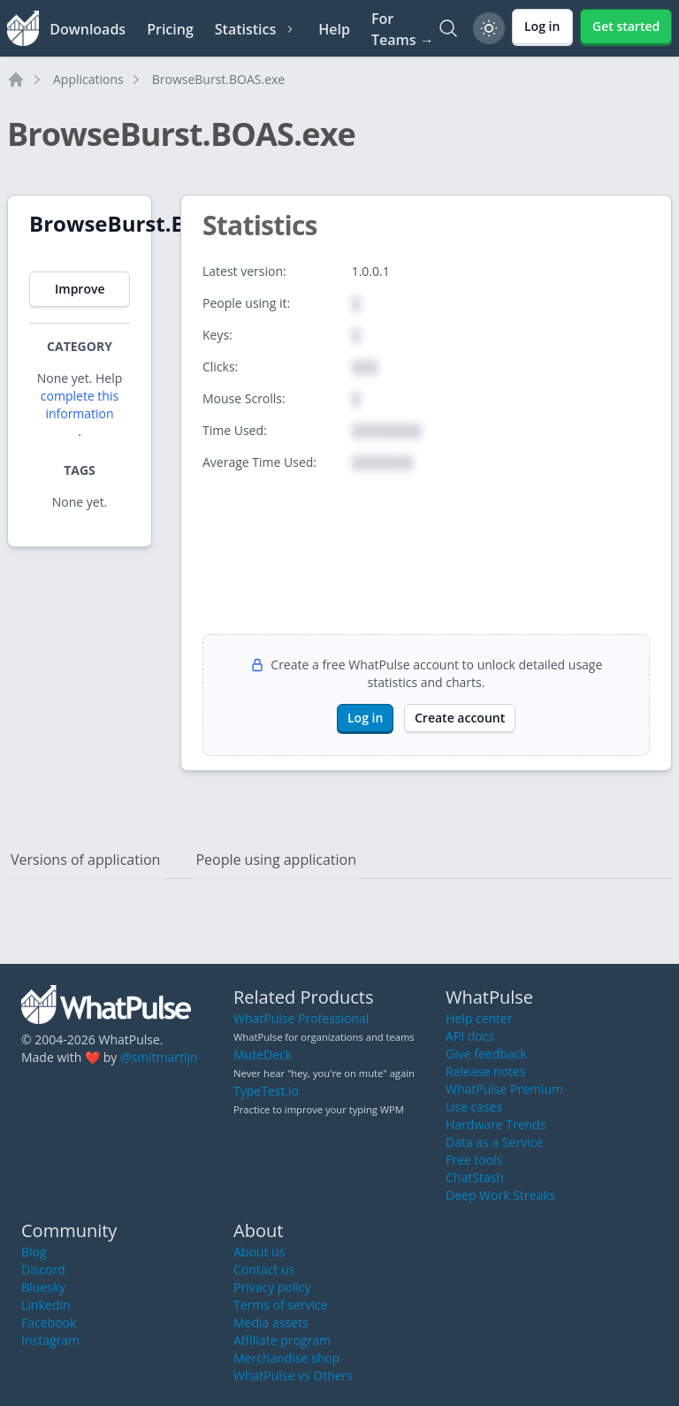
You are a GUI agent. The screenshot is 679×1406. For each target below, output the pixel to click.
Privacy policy (272, 1287)
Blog (34, 1251)
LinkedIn (46, 1304)
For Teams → (402, 29)
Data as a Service (494, 1142)
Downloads (88, 29)
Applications (88, 79)
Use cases (474, 1106)
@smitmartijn (159, 1057)
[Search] (448, 28)
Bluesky (43, 1287)
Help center (479, 1018)
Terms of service (280, 1304)
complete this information (79, 404)
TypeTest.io (266, 1090)
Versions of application (85, 859)
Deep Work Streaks (500, 1195)
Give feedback (486, 1053)
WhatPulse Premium (504, 1089)
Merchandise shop (286, 1357)
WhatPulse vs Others (293, 1375)
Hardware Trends (495, 1124)
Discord (43, 1269)
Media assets (271, 1322)
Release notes (485, 1071)
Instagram (50, 1340)
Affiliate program (282, 1340)
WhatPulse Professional (301, 1018)
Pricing (170, 29)
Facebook (48, 1322)
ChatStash (475, 1177)
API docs (470, 1036)
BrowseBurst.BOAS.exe (218, 79)
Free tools (474, 1159)
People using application (275, 859)
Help (334, 29)
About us (259, 1251)
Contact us (263, 1269)
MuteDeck (262, 1054)
